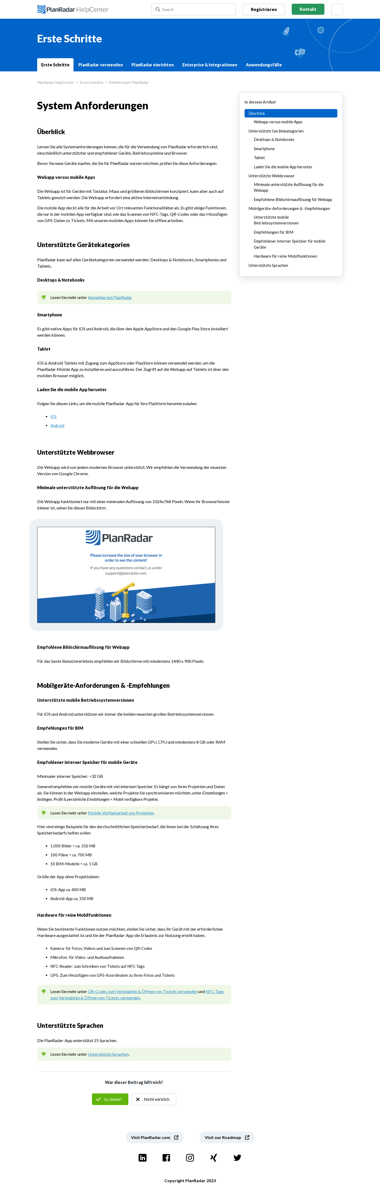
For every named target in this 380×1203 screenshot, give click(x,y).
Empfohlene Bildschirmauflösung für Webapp (293, 199)
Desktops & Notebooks (274, 139)
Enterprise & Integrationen (209, 64)
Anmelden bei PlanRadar (110, 297)
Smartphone (264, 148)
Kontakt (308, 9)
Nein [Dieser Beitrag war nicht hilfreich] (154, 1099)
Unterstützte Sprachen (108, 1054)
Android (57, 425)
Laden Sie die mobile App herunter (283, 166)
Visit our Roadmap (223, 1137)
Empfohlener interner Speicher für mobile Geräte (289, 244)
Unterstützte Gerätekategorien (276, 131)
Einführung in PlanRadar (129, 82)
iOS (53, 416)
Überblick (257, 113)
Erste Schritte (55, 64)
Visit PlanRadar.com (150, 1137)
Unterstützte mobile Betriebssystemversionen (276, 220)
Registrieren (264, 9)
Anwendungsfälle (264, 64)
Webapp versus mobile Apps (278, 121)
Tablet (259, 157)
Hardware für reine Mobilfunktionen (285, 256)
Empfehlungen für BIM (273, 232)
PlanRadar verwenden (100, 64)
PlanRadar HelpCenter (55, 82)
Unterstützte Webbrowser (272, 175)
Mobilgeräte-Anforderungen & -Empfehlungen (289, 208)
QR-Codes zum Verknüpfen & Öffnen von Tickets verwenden (142, 991)
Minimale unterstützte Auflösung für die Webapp (289, 187)
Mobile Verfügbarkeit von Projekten (121, 812)
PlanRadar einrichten (152, 64)
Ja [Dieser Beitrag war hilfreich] (110, 1099)
